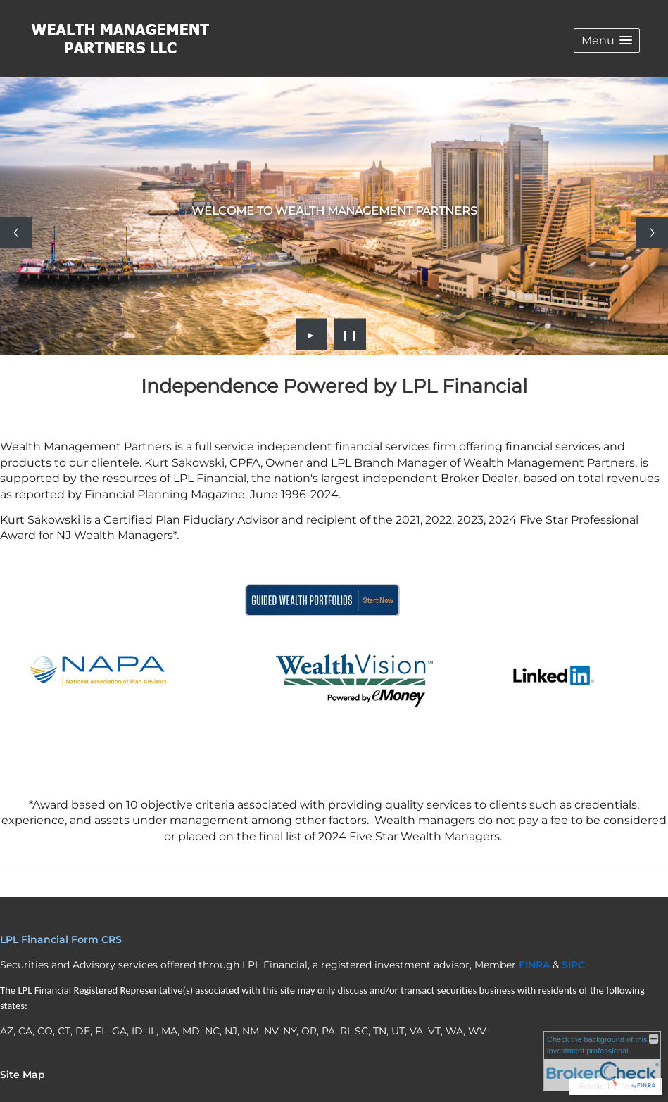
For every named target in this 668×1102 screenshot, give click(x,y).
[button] (607, 40)
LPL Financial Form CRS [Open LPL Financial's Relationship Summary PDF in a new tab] (61, 939)
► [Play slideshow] (311, 334)
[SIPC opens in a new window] (573, 964)
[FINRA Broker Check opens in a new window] (602, 1061)
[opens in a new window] (322, 618)
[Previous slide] (16, 232)
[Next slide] (652, 232)
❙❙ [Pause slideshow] (350, 334)
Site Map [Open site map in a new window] (22, 1074)
